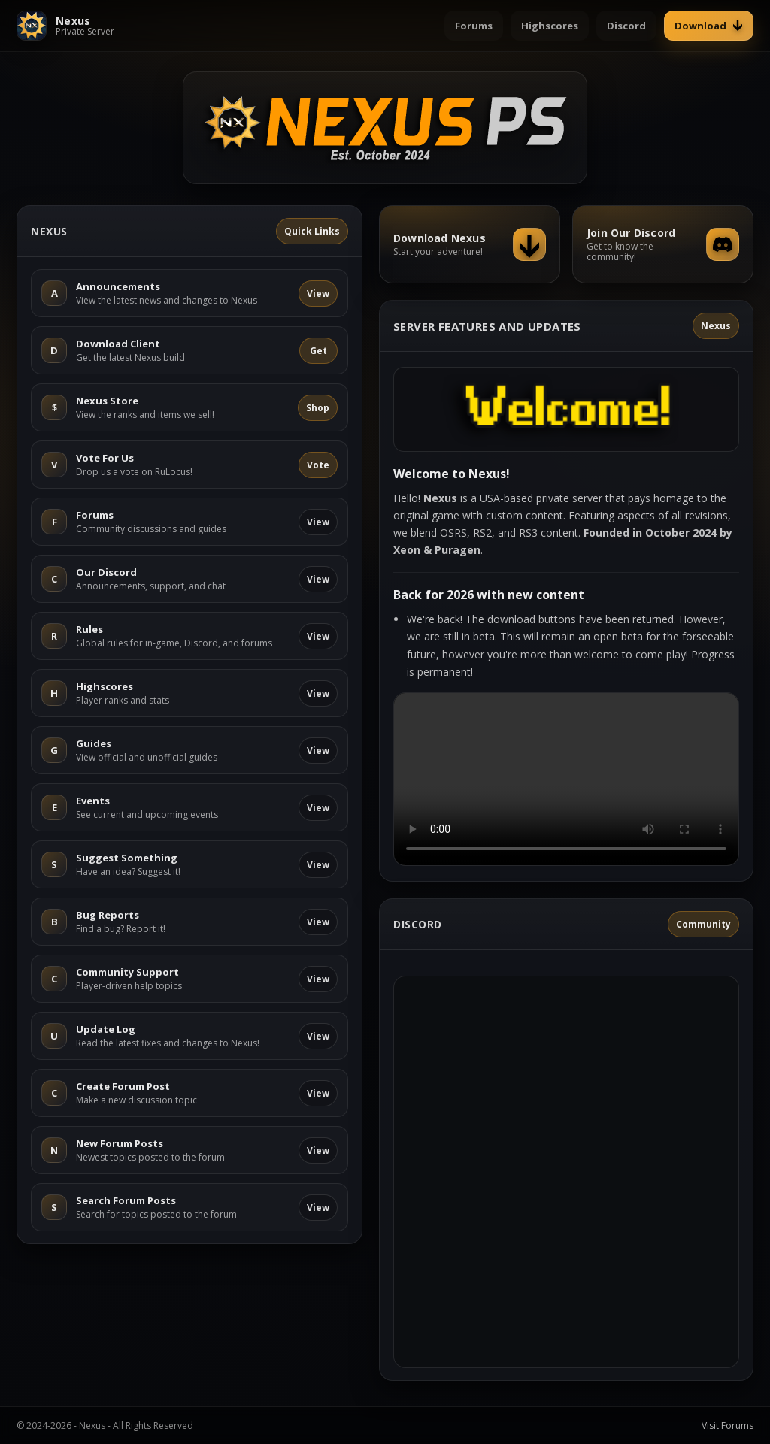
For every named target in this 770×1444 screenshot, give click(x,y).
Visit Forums (727, 1425)
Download (709, 25)
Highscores (549, 25)
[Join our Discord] (662, 244)
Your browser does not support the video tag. (566, 779)
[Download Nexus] (469, 244)
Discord (626, 25)
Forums (474, 25)
